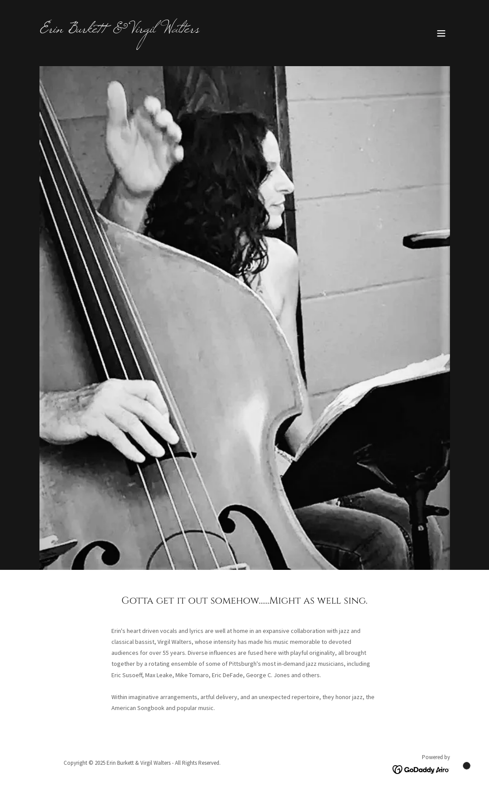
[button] (441, 33)
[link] (119, 29)
